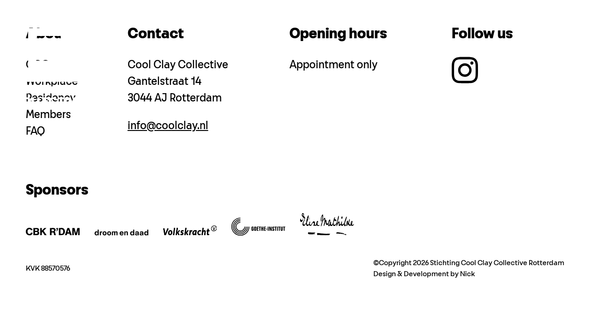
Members (48, 114)
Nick (467, 274)
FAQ (35, 131)
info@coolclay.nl (168, 125)
